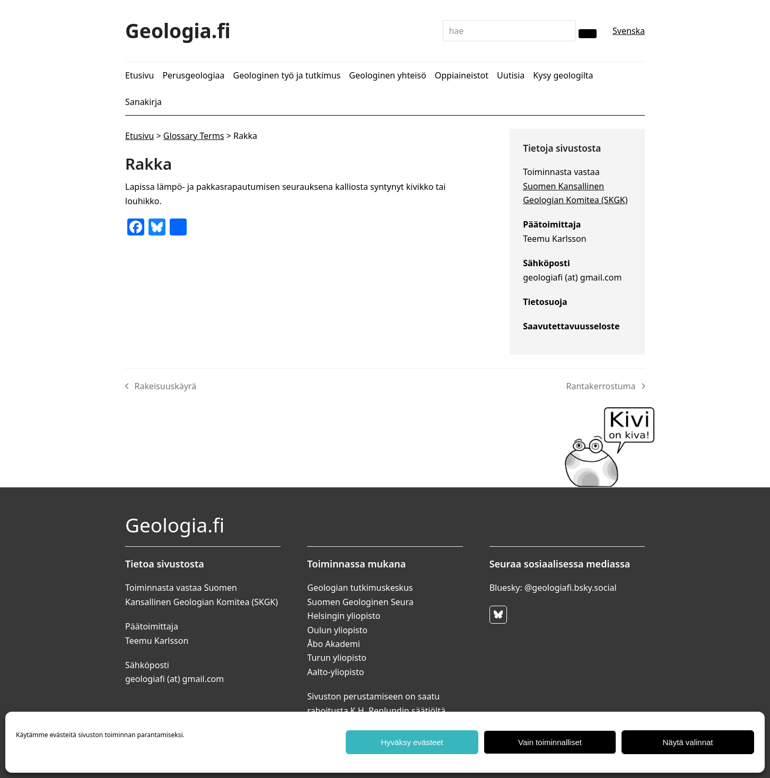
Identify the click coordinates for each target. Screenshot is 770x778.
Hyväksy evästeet (412, 742)
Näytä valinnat (687, 742)
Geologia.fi (178, 30)
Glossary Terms (193, 136)
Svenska (628, 31)
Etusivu (139, 136)
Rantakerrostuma (605, 386)
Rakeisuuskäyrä (160, 386)
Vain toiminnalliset (550, 742)
